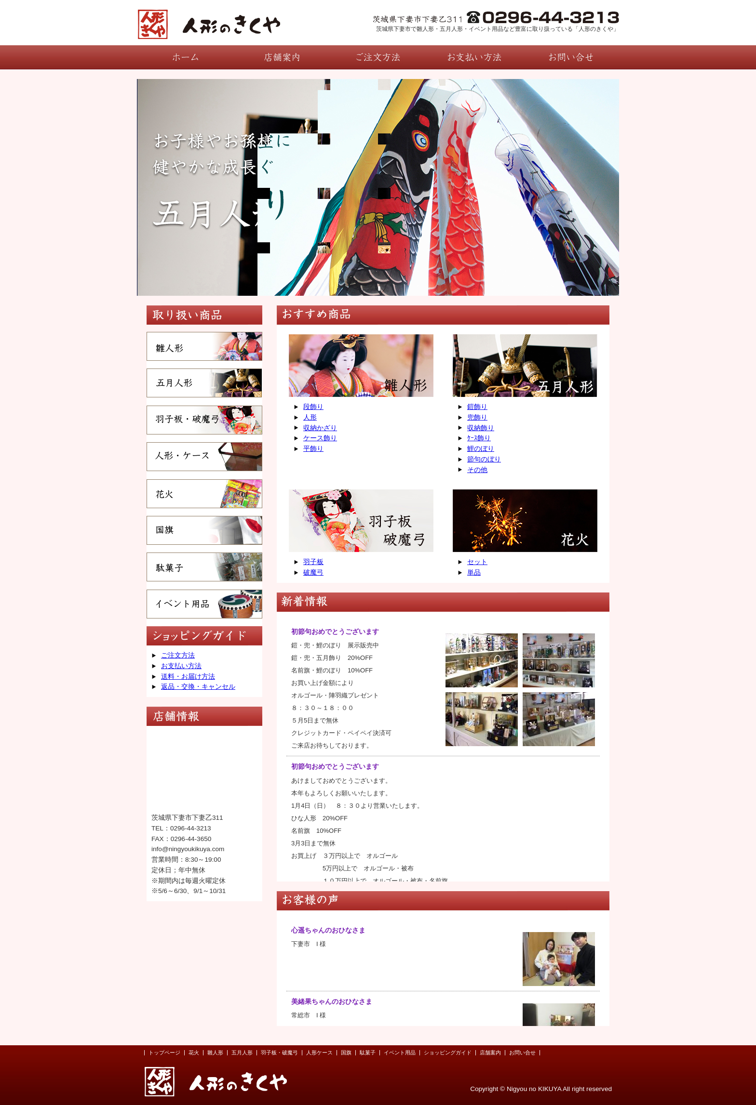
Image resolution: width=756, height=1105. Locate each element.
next (591, 186)
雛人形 (215, 1052)
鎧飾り (477, 406)
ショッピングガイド (448, 1052)
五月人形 (242, 1052)
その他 (477, 470)
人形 (310, 417)
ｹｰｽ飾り (479, 438)
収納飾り (480, 428)
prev (165, 186)
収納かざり (320, 428)
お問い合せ (522, 1052)
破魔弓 (313, 572)
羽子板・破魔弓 (279, 1052)
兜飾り (477, 417)
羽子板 (313, 562)
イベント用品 (400, 1052)
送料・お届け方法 (188, 676)
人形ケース (319, 1052)
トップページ (164, 1052)
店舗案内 (490, 1052)
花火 (194, 1052)
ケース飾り (320, 438)
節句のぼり (484, 459)
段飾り (313, 406)
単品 (474, 572)
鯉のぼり (480, 448)
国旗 (346, 1052)
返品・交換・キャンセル (198, 686)
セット (477, 562)
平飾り (313, 448)
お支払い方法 (181, 666)
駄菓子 (368, 1052)
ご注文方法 (178, 655)
